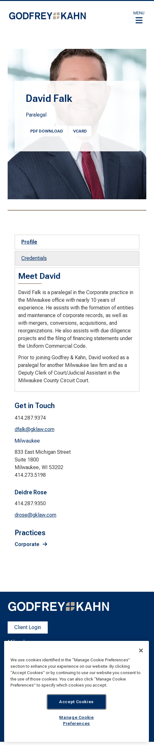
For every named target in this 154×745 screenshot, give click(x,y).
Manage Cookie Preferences (76, 720)
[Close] (141, 650)
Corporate (27, 544)
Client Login (27, 627)
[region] (76, 691)
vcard (80, 131)
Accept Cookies (76, 701)
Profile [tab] (29, 242)
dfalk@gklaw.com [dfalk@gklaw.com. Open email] (34, 429)
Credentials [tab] (34, 258)
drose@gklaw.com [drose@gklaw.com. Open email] (35, 515)
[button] (139, 17)
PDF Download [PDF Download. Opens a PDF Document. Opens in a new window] (46, 131)
